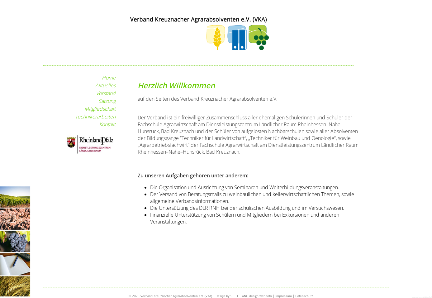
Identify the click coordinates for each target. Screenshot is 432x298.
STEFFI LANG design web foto (251, 296)
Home (109, 77)
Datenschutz (304, 296)
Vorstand (106, 93)
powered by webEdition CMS (422, 297)
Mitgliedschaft (100, 108)
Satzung (107, 101)
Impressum (283, 296)
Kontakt (107, 124)
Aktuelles (105, 85)
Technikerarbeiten (95, 116)
